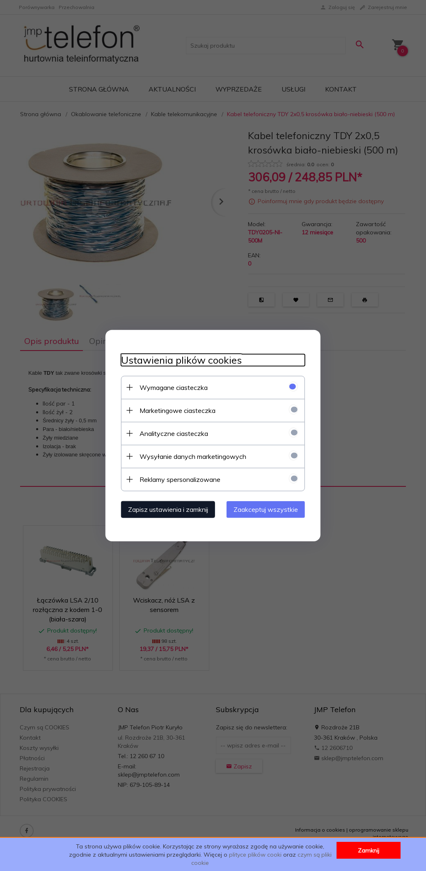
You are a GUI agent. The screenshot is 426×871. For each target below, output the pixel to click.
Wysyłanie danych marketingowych (190, 456)
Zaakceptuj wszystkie (268, 509)
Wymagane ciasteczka (171, 387)
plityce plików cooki (255, 854)
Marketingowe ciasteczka (175, 410)
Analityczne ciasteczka (171, 433)
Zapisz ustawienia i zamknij (166, 509)
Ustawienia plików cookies (179, 360)
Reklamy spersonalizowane (177, 479)
